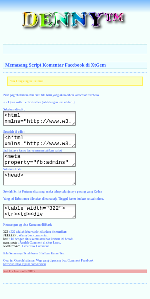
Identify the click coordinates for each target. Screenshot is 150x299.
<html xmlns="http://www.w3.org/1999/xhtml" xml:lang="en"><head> (43, 119)
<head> (43, 186)
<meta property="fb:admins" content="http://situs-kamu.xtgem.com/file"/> (43, 165)
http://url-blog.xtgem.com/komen (24, 276)
